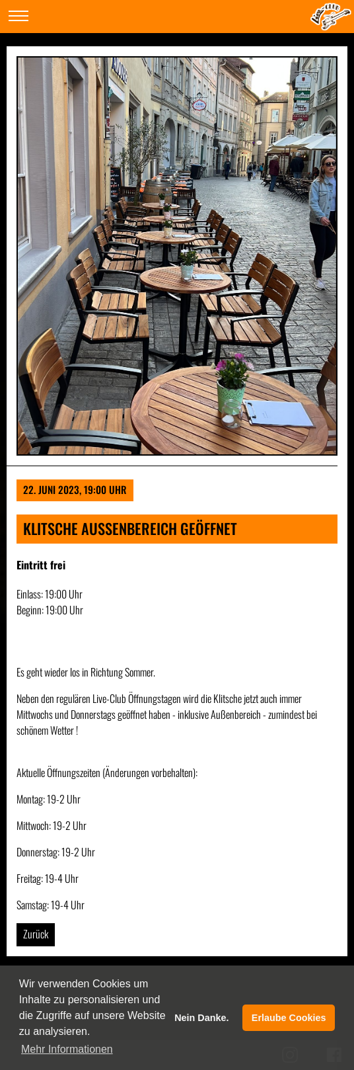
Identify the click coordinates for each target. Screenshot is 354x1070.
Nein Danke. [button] (201, 1017)
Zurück (35, 934)
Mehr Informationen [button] (67, 1049)
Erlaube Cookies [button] (289, 1017)
